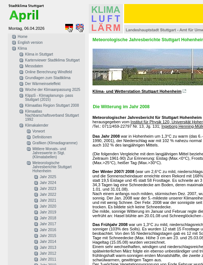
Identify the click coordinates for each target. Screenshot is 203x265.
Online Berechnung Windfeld (48, 72)
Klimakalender (36, 125)
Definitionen (42, 137)
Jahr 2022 (48, 194)
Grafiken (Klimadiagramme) (54, 143)
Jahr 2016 (48, 230)
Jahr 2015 (48, 236)
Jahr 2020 (48, 206)
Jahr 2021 (48, 200)
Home (23, 37)
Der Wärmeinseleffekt (42, 84)
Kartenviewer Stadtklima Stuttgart (52, 60)
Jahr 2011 (48, 259)
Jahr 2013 (48, 247)
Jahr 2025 (48, 177)
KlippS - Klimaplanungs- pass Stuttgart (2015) (49, 97)
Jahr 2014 (48, 242)
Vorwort (38, 131)
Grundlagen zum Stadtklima (47, 78)
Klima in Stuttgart (39, 54)
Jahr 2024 (48, 183)
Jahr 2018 (48, 218)
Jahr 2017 (48, 224)
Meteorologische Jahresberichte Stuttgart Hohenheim (51, 167)
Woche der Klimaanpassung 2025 (52, 90)
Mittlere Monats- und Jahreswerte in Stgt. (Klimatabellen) (49, 153)
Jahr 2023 (48, 189)
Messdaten (34, 66)
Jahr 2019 (48, 212)
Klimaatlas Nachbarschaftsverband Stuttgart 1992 (52, 115)
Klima (22, 48)
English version (30, 42)
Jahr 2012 (48, 253)
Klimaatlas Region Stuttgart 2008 (52, 105)
